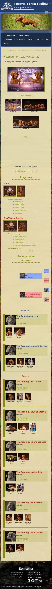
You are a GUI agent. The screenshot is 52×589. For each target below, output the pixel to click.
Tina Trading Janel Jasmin (29, 532)
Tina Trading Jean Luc (27, 316)
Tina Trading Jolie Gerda (28, 381)
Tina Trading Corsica (13, 218)
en (49, 12)
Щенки (31, 39)
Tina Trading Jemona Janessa (31, 442)
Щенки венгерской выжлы (28, 50)
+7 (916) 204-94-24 (34, 573)
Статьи (6, 43)
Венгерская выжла (24, 7)
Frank (6, 183)
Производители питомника (14, 39)
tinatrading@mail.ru (34, 577)
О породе (11, 35)
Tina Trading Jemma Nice (29, 502)
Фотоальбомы (42, 39)
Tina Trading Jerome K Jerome (31, 346)
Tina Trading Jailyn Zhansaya (31, 412)
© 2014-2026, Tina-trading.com (21, 586)
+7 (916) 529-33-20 (34, 575)
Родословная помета (26, 258)
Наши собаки (24, 35)
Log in (38, 586)
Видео (26, 137)
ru (46, 12)
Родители (26, 177)
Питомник (32, 3)
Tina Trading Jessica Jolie (29, 472)
